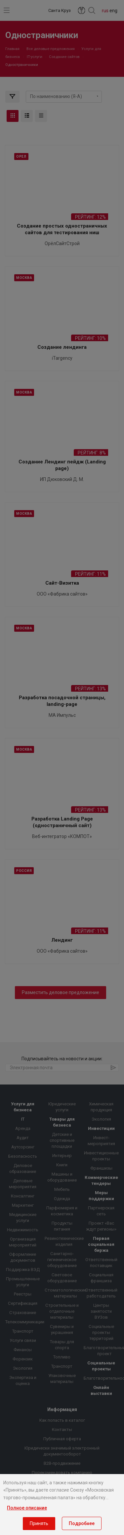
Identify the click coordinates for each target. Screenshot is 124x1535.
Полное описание (27, 1507)
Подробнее (82, 1523)
